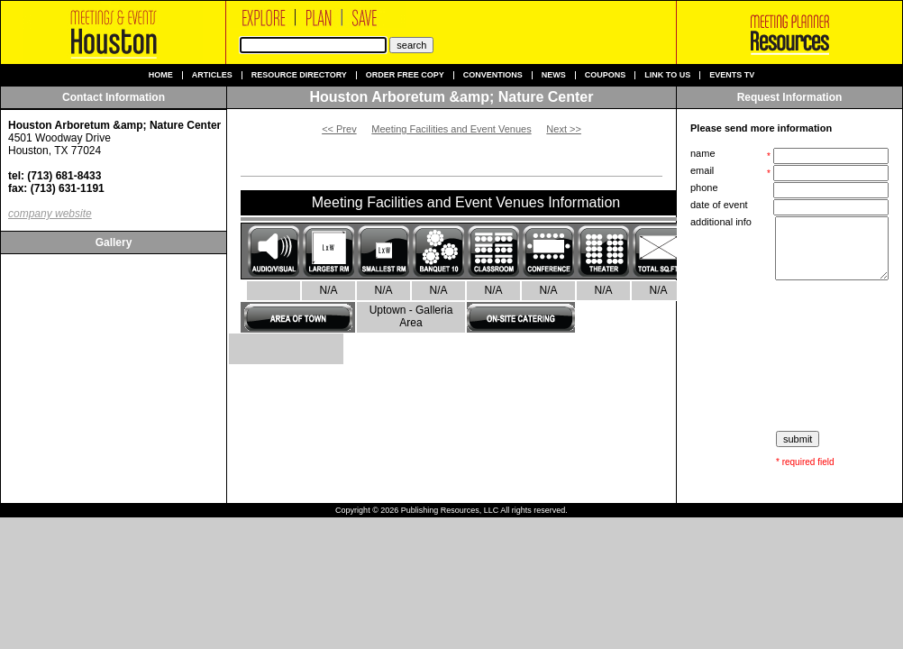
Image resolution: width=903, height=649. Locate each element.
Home (161, 75)
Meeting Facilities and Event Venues (451, 128)
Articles (212, 75)
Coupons (605, 75)
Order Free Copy (405, 75)
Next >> (563, 128)
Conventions (493, 75)
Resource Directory (299, 75)
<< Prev (339, 128)
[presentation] (791, 356)
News (554, 75)
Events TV (731, 75)
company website (50, 213)
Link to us (667, 75)
